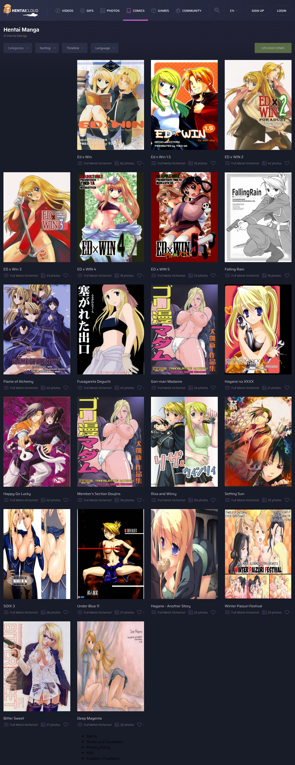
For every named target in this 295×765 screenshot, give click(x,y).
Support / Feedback (102, 758)
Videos (64, 10)
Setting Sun (234, 494)
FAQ (90, 753)
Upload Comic (273, 47)
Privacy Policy (98, 747)
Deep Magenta (89, 718)
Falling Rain (234, 269)
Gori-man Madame (166, 381)
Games (160, 10)
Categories (16, 47)
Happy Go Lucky (17, 494)
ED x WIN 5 (160, 269)
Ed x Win (84, 157)
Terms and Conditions (104, 742)
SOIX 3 (9, 606)
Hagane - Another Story (171, 606)
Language (102, 47)
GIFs (87, 10)
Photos (110, 10)
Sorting (45, 47)
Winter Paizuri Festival (243, 606)
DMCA (91, 736)
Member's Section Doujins (99, 494)
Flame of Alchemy (18, 381)
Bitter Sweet (13, 718)
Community (188, 10)
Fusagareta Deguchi (94, 381)
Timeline (73, 47)
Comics (136, 10)
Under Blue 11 (88, 606)
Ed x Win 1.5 (161, 157)
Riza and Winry (164, 494)
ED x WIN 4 (86, 269)
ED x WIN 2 (234, 157)
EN (232, 10)
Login (281, 10)
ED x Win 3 (12, 269)
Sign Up (258, 10)
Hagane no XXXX (239, 381)
